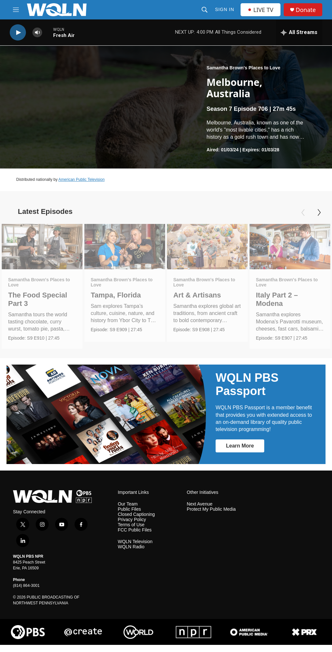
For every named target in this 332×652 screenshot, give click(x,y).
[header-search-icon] (204, 10)
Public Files (129, 516)
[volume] (37, 32)
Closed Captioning (136, 521)
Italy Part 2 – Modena (277, 299)
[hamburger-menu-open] (16, 9)
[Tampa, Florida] (124, 246)
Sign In (224, 9)
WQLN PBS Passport (247, 391)
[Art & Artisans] (207, 246)
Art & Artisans (197, 295)
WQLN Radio (131, 553)
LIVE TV (260, 10)
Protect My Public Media (211, 516)
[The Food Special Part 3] (42, 246)
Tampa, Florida (116, 295)
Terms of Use (131, 532)
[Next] (319, 212)
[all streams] (299, 32)
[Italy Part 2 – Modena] (289, 246)
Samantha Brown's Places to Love (243, 67)
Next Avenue (199, 511)
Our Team (127, 511)
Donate (306, 9)
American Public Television (81, 179)
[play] (18, 32)
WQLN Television (135, 548)
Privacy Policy (132, 526)
